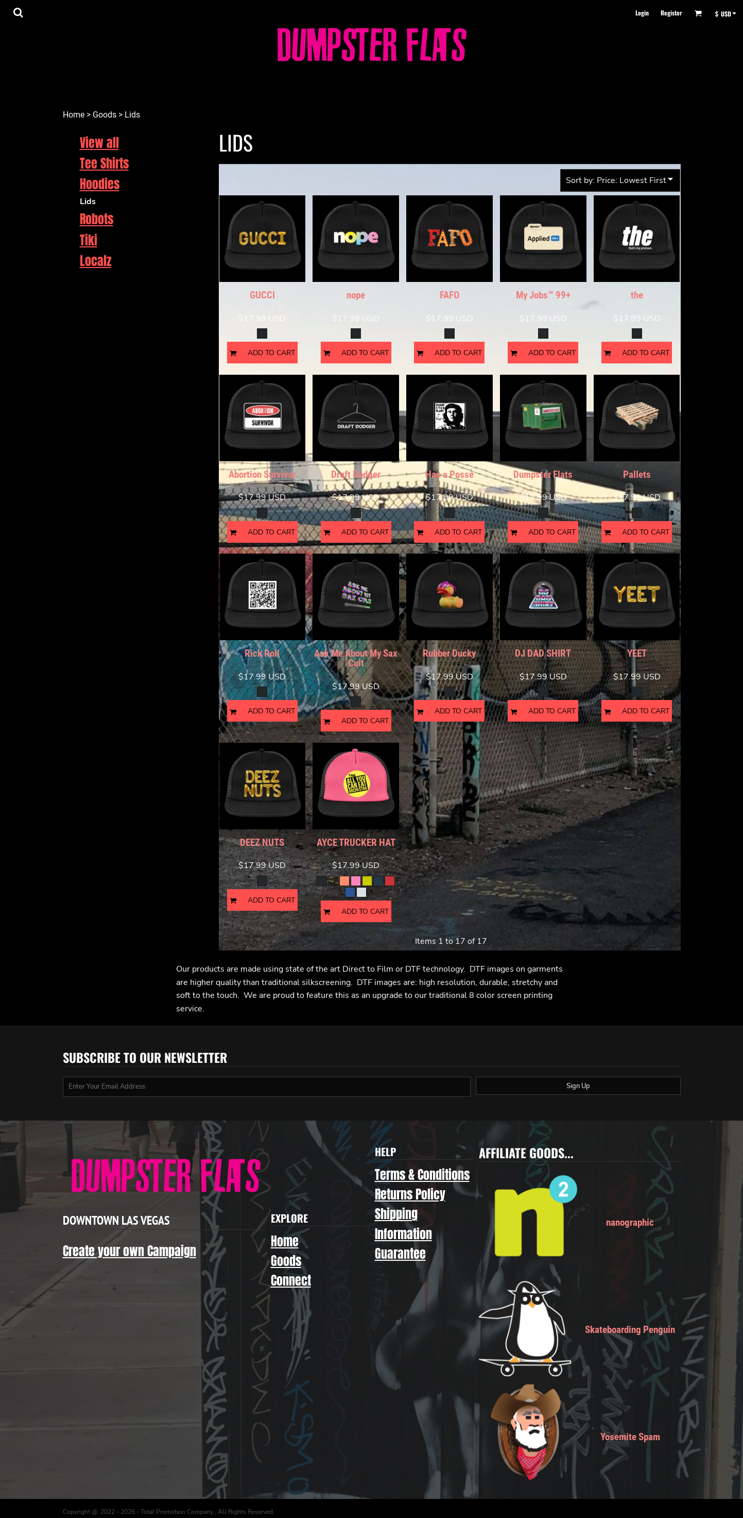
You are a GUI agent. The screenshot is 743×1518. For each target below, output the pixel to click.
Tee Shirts (104, 163)
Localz (95, 261)
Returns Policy (410, 1194)
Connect (291, 1280)
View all (99, 143)
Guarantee (400, 1253)
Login (642, 12)
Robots (96, 219)
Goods (104, 115)
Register (671, 12)
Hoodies (99, 184)
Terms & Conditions (422, 1174)
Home (73, 115)
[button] (18, 12)
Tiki (88, 240)
